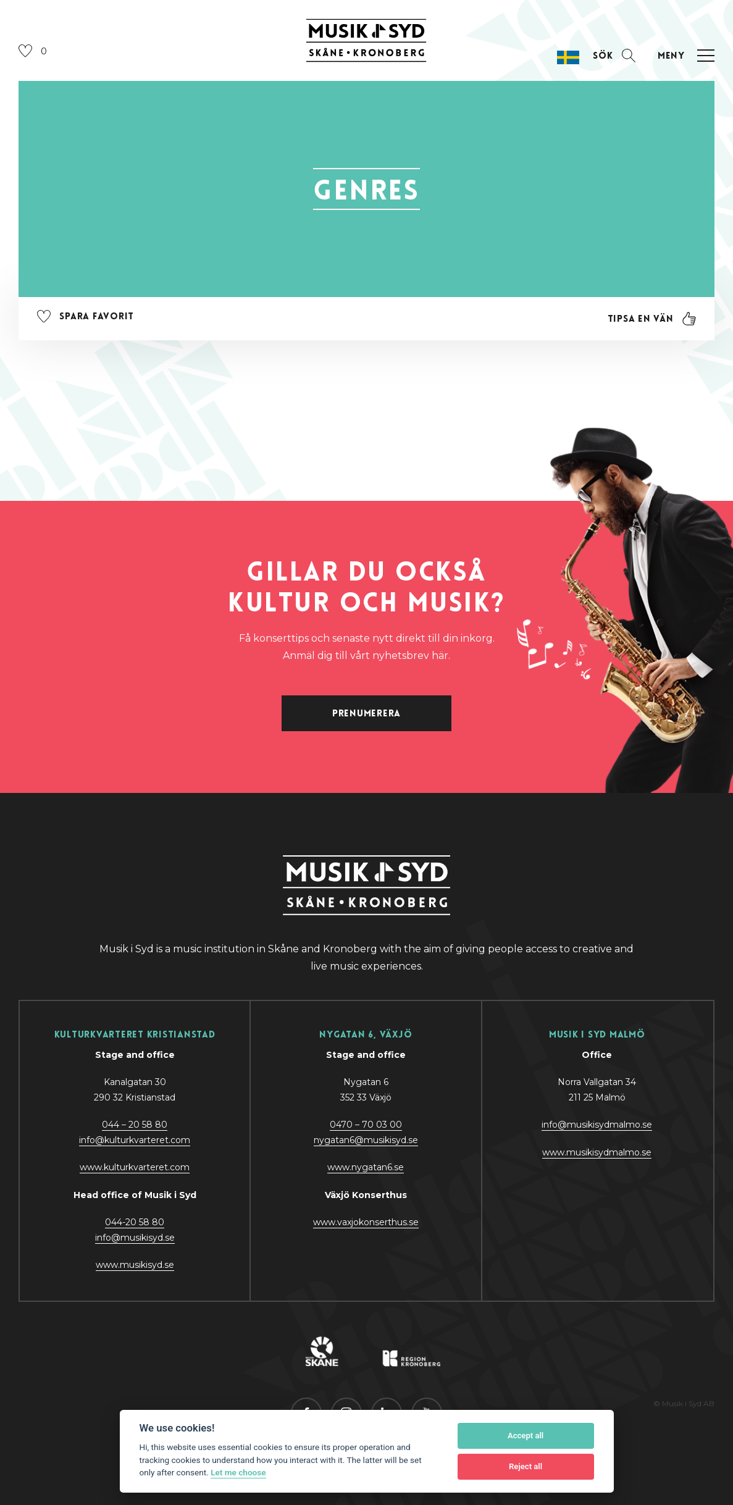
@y (135, 1237)
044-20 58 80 (134, 1222)
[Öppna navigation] (684, 56)
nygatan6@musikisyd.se (366, 1140)
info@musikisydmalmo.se (597, 1124)
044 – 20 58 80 (134, 1124)
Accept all (525, 1435)
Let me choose (238, 1472)
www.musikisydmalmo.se (596, 1152)
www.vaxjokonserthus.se (366, 1222)
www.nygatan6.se (365, 1167)
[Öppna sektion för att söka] (614, 56)
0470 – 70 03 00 (366, 1124)
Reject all (525, 1466)
